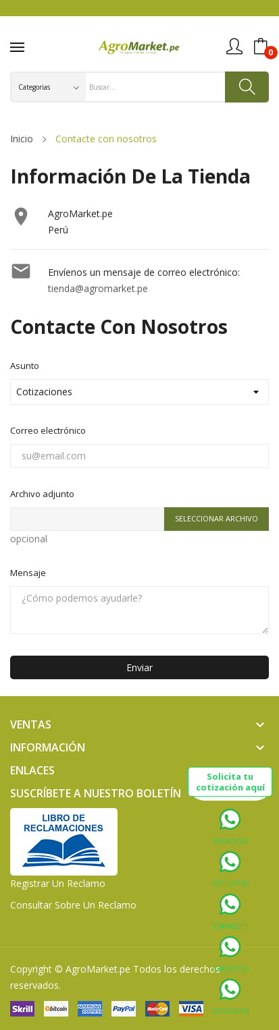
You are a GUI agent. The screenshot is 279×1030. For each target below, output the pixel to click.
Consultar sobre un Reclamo (73, 904)
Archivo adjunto (42, 494)
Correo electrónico (48, 430)
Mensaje (28, 573)
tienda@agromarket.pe (98, 288)
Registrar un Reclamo (57, 883)
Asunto (24, 366)
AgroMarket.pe (98, 969)
